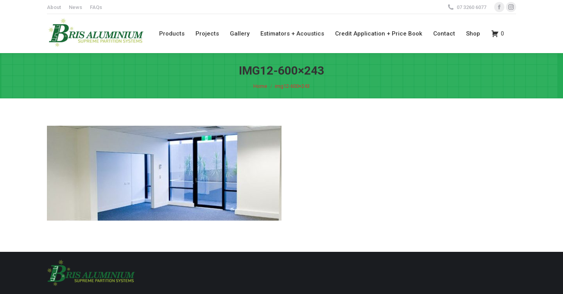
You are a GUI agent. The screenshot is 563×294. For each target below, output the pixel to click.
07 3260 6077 (471, 7)
